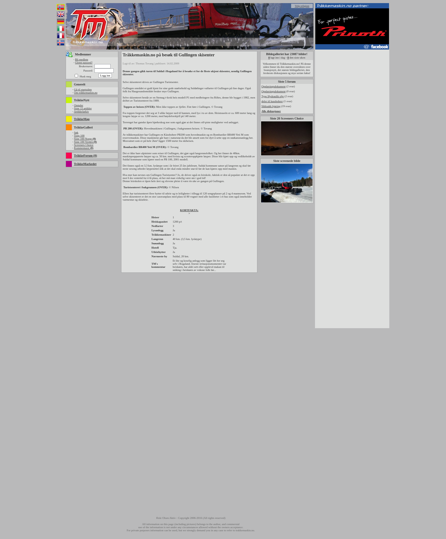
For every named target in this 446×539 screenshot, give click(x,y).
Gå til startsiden (83, 89)
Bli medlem (81, 59)
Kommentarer (84, 148)
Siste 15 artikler (83, 108)
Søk (76, 132)
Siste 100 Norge (85, 138)
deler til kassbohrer (272, 101)
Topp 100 (79, 135)
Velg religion (302, 5)
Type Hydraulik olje (272, 96)
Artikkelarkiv (81, 111)
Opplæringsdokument (273, 86)
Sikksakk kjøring (270, 106)
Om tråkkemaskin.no (86, 92)
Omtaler (78, 105)
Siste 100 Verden (85, 141)
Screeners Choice (84, 144)
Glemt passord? (83, 62)
